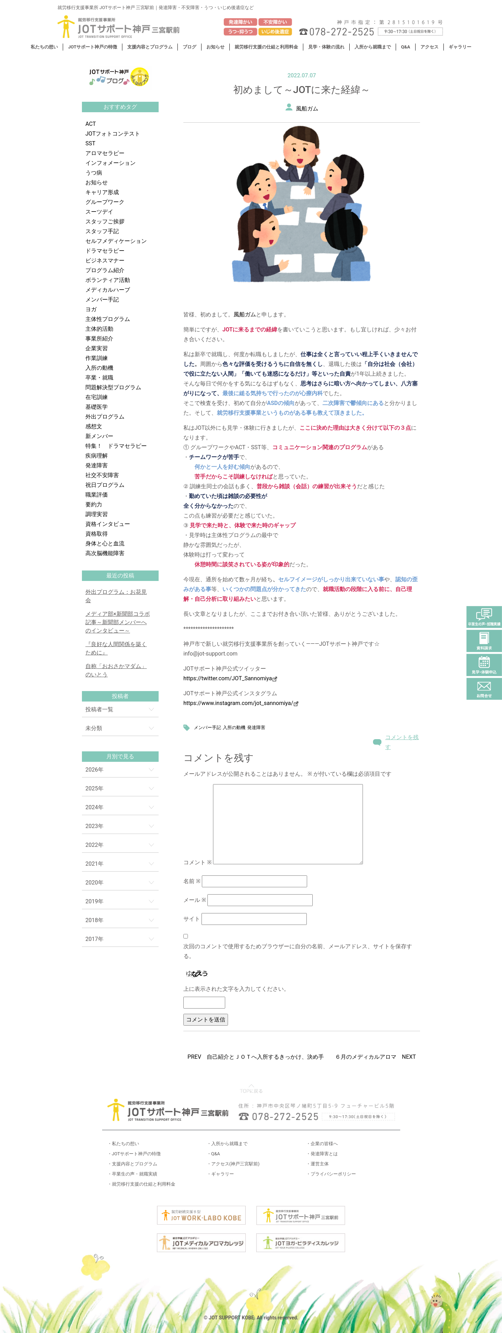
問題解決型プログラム (113, 387)
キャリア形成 (102, 192)
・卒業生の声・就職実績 (132, 1174)
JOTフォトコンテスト (112, 133)
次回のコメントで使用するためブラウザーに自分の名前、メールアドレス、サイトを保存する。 (297, 951)
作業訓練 (96, 358)
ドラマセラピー (104, 250)
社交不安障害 (102, 475)
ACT (90, 124)
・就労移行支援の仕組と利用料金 (141, 1184)
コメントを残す (402, 742)
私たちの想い (44, 46)
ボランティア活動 (107, 280)
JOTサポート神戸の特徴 (92, 46)
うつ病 (93, 172)
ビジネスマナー (104, 260)
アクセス (429, 46)
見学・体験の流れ (326, 46)
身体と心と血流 (104, 543)
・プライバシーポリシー (331, 1174)
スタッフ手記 (102, 231)
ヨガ (91, 309)
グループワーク (104, 202)
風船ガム (307, 108)
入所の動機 (99, 368)
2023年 (94, 826)
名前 (191, 881)
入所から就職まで (373, 46)
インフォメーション (110, 163)
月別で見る (120, 756)
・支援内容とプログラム (132, 1163)
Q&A (405, 46)
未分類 (93, 728)
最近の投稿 (120, 575)
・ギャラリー (220, 1174)
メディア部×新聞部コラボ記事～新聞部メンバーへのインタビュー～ (117, 622)
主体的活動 (99, 328)
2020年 (94, 882)
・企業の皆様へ (322, 1143)
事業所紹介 (99, 338)
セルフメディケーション (116, 241)
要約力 (93, 504)
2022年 (94, 845)
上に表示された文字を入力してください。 (236, 989)
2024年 (94, 807)
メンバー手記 (102, 299)
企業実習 (96, 348)
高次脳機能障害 (104, 553)
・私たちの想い (123, 1143)
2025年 (94, 788)
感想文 (93, 426)
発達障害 (96, 465)
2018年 (94, 920)
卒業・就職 (99, 377)
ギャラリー (460, 46)
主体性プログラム (107, 319)
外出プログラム (104, 416)
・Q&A (213, 1153)
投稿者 (120, 696)
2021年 (94, 863)
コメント (197, 862)
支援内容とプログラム (150, 46)
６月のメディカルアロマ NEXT (375, 1057)
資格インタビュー (107, 524)
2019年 (94, 901)
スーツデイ (99, 211)
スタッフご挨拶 (104, 221)
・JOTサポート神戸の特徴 (134, 1153)
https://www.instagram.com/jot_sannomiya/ (238, 703)
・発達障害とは (322, 1153)
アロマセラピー (104, 153)
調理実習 (96, 514)
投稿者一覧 (99, 709)
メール (194, 900)
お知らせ (215, 46)
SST (90, 143)
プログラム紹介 (104, 270)
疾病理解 (96, 455)
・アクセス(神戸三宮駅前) (233, 1163)
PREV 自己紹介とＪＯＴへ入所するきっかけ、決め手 (256, 1057)
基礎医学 (96, 407)
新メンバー (99, 436)
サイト (191, 919)
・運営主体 (317, 1163)
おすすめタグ (120, 107)
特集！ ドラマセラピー (116, 446)
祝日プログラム (104, 485)
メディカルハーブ (107, 289)
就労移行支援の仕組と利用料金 (266, 46)
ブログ (189, 46)
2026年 (94, 769)
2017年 (94, 939)
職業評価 (96, 494)
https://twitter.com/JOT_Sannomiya (230, 678)
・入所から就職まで (227, 1143)
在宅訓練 (96, 397)
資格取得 (96, 533)
